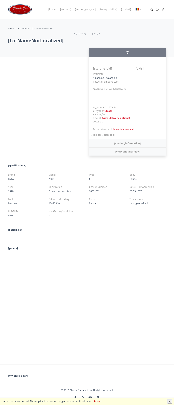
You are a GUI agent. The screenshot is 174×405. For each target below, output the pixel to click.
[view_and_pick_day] (127, 151)
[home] (52, 9)
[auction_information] (127, 143)
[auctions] (65, 9)
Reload (98, 401)
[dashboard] (23, 28)
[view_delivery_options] (116, 118)
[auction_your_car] (85, 9)
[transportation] (108, 9)
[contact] (126, 9)
